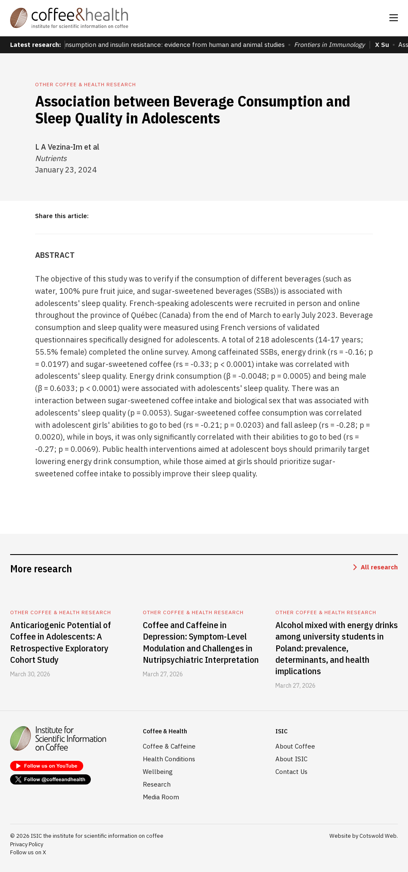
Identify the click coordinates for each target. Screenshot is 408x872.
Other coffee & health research (85, 84)
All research (379, 567)
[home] (69, 18)
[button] (393, 18)
